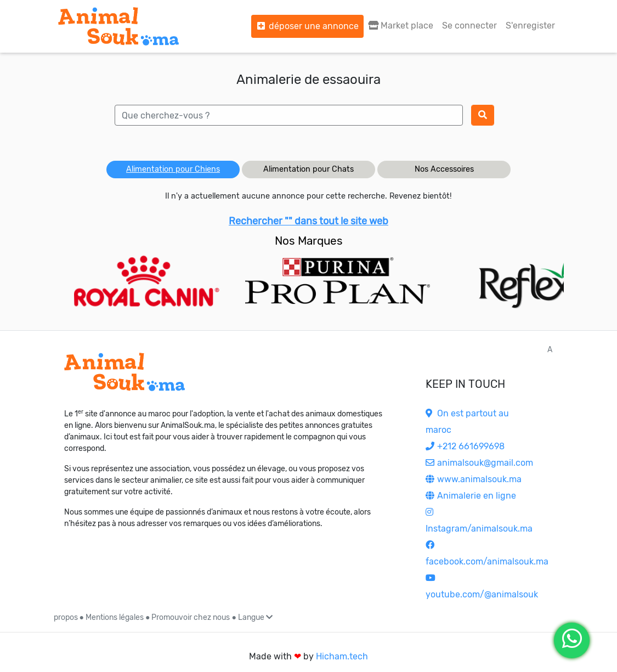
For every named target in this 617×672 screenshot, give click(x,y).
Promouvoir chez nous (190, 617)
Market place (400, 25)
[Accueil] (124, 372)
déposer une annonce (307, 26)
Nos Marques (309, 240)
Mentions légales (115, 617)
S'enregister (530, 25)
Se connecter (469, 25)
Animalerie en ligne (471, 495)
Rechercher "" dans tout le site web (308, 221)
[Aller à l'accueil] (118, 26)
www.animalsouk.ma (474, 479)
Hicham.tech (342, 656)
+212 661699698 (465, 446)
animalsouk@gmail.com (479, 463)
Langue (255, 617)
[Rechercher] (482, 115)
